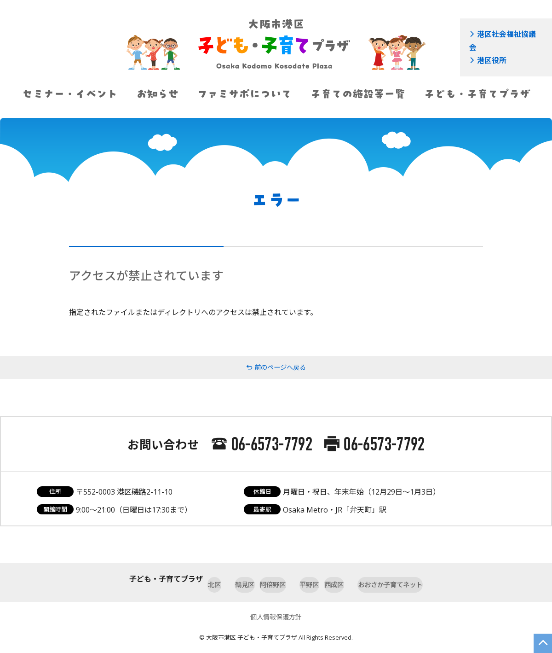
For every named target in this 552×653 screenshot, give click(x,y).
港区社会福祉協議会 (499, 33)
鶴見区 (214, 579)
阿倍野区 (263, 579)
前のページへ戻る (276, 368)
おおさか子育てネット (428, 579)
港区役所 (484, 43)
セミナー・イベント (69, 93)
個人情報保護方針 (276, 609)
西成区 (357, 579)
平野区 (312, 579)
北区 (173, 579)
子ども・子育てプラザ (476, 93)
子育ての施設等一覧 (357, 93)
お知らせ (157, 93)
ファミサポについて (244, 93)
